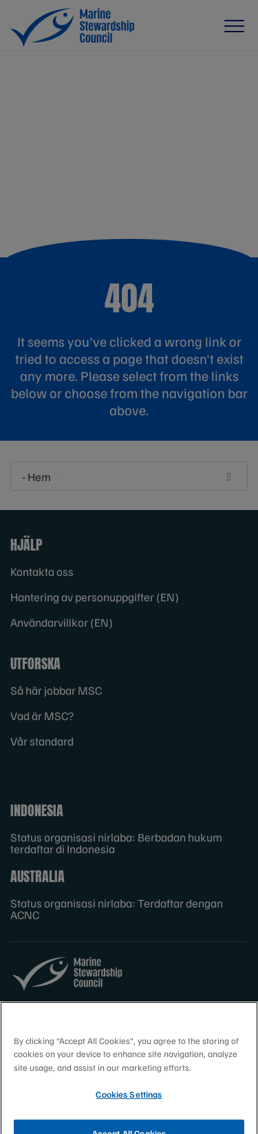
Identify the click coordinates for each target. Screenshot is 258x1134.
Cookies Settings (129, 1101)
